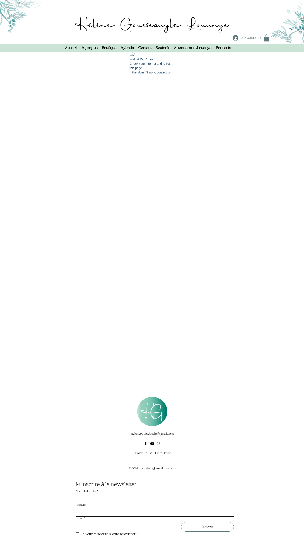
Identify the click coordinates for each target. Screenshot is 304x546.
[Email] (127, 526)
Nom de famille (87, 491)
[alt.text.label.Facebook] (145, 443)
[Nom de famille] (153, 499)
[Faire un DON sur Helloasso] (154, 453)
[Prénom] (153, 512)
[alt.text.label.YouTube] (152, 443)
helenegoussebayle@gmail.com (152, 434)
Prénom (82, 505)
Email (80, 518)
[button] (267, 37)
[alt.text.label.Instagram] (158, 443)
